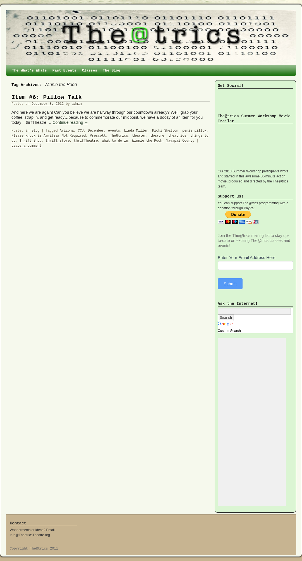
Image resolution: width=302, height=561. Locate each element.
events (114, 131)
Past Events (64, 70)
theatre (157, 136)
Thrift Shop (31, 141)
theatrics (177, 136)
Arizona (67, 131)
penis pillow (194, 131)
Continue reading (70, 122)
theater (139, 136)
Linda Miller (136, 131)
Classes (89, 70)
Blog (36, 131)
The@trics (119, 136)
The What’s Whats (29, 70)
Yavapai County (180, 141)
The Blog (111, 70)
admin (77, 104)
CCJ (81, 131)
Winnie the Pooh (147, 141)
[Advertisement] (252, 422)
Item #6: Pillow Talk (46, 97)
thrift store (57, 141)
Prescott (98, 136)
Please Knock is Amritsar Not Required (48, 136)
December (96, 131)
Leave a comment (26, 146)
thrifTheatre (86, 141)
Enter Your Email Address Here (246, 257)
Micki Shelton (165, 131)
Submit (230, 283)
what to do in (115, 141)
